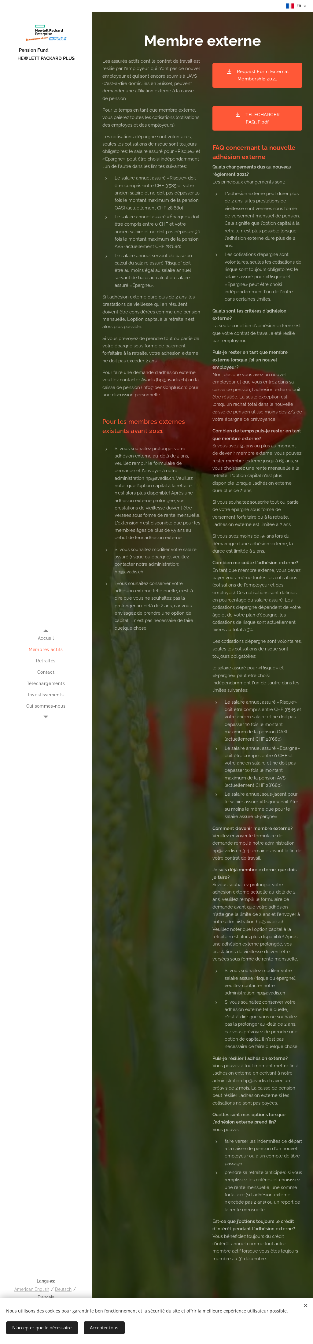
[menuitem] (46, 638)
